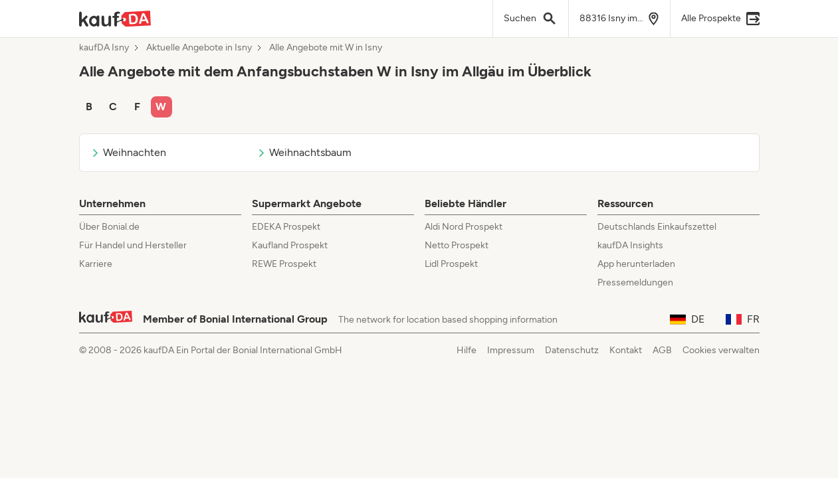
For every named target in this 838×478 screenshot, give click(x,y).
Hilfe (466, 350)
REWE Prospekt (284, 264)
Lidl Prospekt (451, 264)
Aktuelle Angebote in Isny (199, 47)
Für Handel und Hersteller (133, 245)
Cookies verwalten (721, 350)
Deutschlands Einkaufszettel (656, 226)
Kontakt (625, 350)
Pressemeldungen (635, 282)
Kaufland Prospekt (290, 245)
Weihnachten (128, 152)
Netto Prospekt (456, 245)
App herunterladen (636, 264)
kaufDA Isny (104, 47)
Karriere (95, 264)
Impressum (510, 350)
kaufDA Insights (630, 245)
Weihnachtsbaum (304, 152)
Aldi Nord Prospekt (463, 226)
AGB (662, 350)
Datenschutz (572, 350)
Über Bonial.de (109, 226)
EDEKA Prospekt (286, 226)
